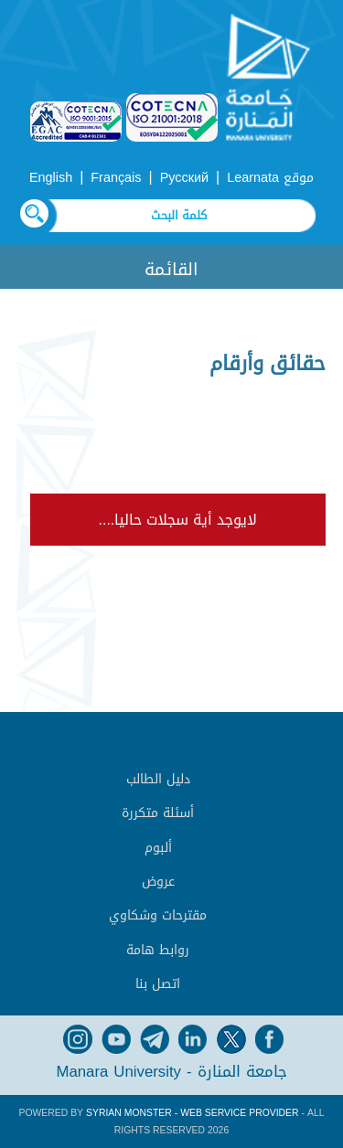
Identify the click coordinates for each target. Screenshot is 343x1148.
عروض (158, 881)
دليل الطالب (158, 779)
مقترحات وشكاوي (158, 915)
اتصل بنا (157, 984)
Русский (184, 177)
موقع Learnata (270, 177)
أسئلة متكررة (158, 813)
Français (116, 177)
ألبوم (158, 847)
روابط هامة (157, 950)
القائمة (171, 269)
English (50, 177)
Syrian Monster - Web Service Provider (192, 1112)
